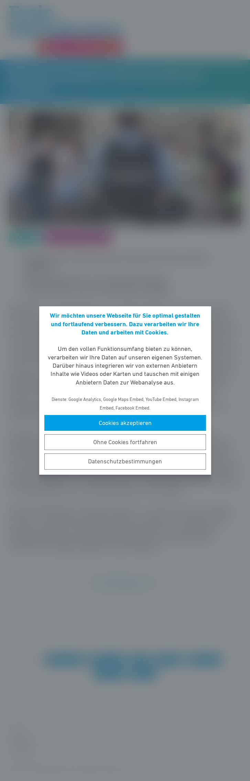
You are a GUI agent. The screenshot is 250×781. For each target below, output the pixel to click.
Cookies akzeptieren (125, 423)
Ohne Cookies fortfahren (125, 442)
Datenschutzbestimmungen (125, 461)
